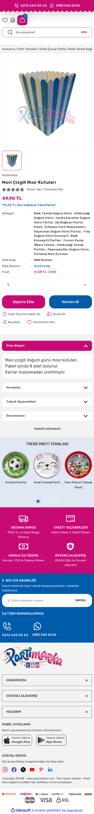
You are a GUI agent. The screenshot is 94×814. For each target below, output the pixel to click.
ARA (84, 32)
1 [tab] (38, 501)
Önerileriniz (15, 415)
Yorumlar (13, 387)
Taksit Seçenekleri (21, 401)
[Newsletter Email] (47, 600)
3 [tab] (50, 501)
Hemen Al (70, 302)
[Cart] (22, 20)
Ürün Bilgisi (15, 345)
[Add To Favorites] (41, 322)
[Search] (47, 32)
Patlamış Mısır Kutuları (51, 254)
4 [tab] (56, 501)
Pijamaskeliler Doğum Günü (68, 249)
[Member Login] (13, 20)
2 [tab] (44, 501)
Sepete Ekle (23, 302)
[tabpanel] (15, 468)
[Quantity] (47, 284)
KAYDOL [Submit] (80, 600)
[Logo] (32, 657)
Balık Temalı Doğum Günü (53, 213)
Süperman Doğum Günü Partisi (57, 231)
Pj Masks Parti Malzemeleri (65, 227)
